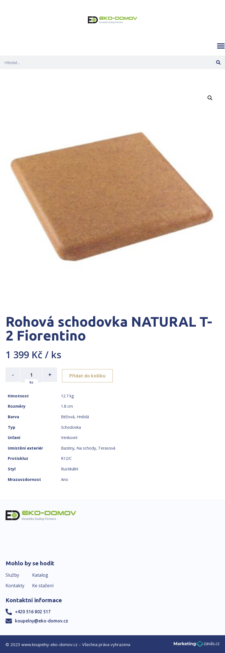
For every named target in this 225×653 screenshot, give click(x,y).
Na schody (86, 447)
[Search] (218, 62)
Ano (64, 478)
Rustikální (69, 468)
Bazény (67, 447)
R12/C (66, 458)
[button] (221, 46)
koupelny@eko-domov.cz (41, 620)
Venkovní (69, 437)
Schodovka (71, 426)
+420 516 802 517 (33, 611)
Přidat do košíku (89, 375)
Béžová (68, 416)
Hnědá (83, 416)
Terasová (106, 447)
